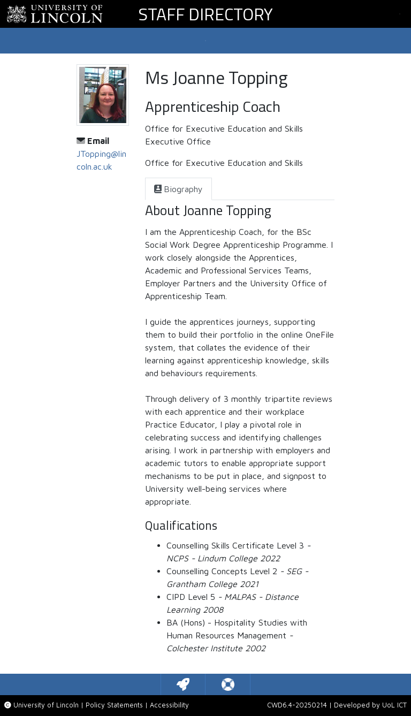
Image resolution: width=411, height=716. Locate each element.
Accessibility (169, 705)
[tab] (178, 189)
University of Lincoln (46, 705)
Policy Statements (114, 705)
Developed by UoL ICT (370, 705)
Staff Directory (205, 14)
